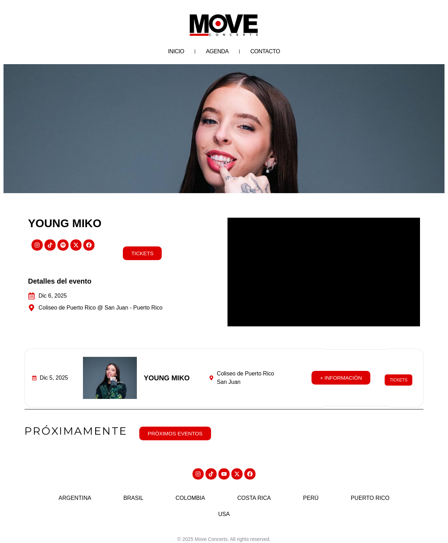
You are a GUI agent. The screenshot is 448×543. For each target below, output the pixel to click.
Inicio (176, 51)
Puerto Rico (370, 492)
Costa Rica (254, 492)
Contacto (265, 51)
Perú (310, 492)
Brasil (134, 492)
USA (224, 508)
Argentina (74, 492)
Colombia (190, 492)
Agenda (217, 51)
